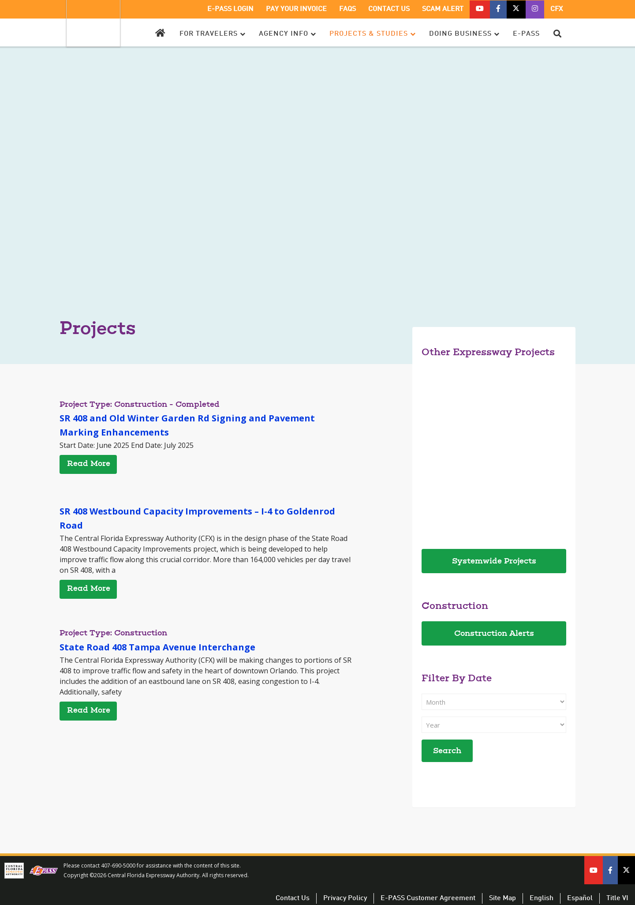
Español (580, 898)
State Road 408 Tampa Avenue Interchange (157, 647)
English (541, 898)
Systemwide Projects (494, 562)
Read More (88, 464)
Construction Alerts (494, 634)
